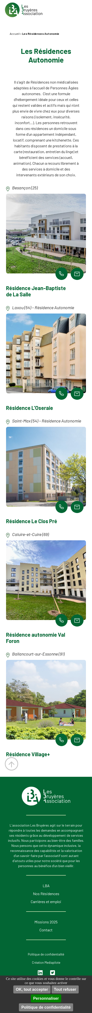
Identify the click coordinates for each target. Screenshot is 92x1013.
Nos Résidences (46, 893)
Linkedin (40, 972)
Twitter (52, 972)
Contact (46, 929)
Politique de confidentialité (46, 1007)
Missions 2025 (46, 922)
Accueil (15, 33)
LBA (46, 885)
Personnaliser (46, 998)
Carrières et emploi (46, 901)
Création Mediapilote (46, 962)
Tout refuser (65, 989)
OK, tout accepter (32, 989)
